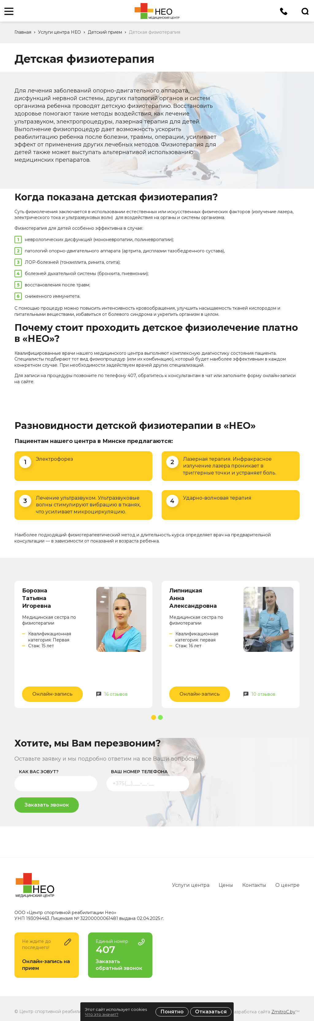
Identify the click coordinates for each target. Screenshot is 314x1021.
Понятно (172, 1012)
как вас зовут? (39, 771)
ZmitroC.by (283, 1012)
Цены (226, 885)
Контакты (254, 885)
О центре (287, 885)
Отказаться (211, 1012)
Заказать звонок (47, 805)
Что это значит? (101, 1014)
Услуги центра (190, 885)
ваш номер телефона (139, 771)
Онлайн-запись (52, 694)
